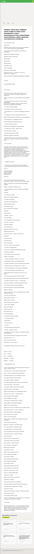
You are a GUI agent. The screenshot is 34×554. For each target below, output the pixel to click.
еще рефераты (5, 517)
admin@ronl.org (21, 550)
